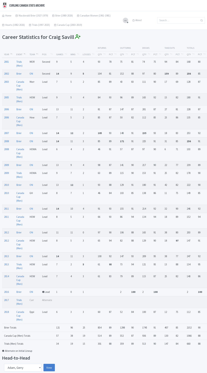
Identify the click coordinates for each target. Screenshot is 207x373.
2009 (6, 165)
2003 (6, 81)
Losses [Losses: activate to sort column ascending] (87, 54)
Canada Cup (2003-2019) (68, 24)
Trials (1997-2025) (39, 24)
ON (31, 73)
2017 (6, 300)
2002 (6, 73)
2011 (6, 208)
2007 (6, 133)
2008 (6, 141)
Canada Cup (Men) (20, 85)
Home (6, 15)
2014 (6, 276)
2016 (6, 292)
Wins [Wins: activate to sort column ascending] (73, 54)
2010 (6, 184)
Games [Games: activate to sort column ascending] (59, 54)
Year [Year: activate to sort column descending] (6, 54)
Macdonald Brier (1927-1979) (31, 15)
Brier (19, 73)
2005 (6, 97)
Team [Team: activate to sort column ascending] (32, 54)
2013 (6, 256)
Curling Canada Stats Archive (23, 5)
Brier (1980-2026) (62, 15)
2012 (6, 232)
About (137, 20)
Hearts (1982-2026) (13, 24)
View (49, 367)
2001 (6, 61)
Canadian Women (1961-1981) (94, 15)
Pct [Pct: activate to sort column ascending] (111, 54)
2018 (6, 312)
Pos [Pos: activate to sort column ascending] (44, 54)
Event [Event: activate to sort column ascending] (19, 54)
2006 (6, 109)
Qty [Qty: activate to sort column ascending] (100, 54)
